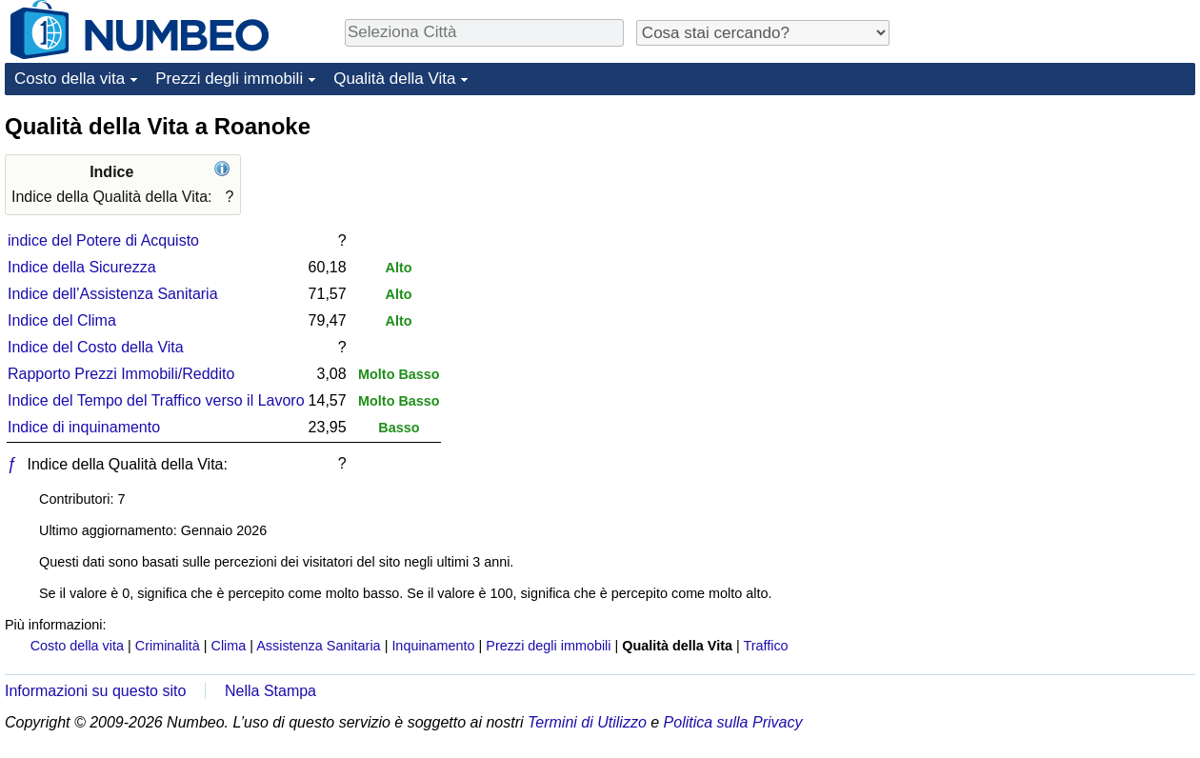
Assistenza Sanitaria (318, 645)
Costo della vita (69, 79)
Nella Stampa (270, 691)
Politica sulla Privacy (733, 722)
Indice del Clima (62, 320)
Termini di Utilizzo (587, 722)
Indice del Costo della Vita (96, 347)
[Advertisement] (1052, 230)
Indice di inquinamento (84, 427)
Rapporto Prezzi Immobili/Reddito (121, 374)
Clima (229, 645)
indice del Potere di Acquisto (103, 240)
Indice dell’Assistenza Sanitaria (113, 294)
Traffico (765, 645)
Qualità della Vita (394, 79)
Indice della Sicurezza (82, 267)
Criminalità (167, 645)
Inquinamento (432, 645)
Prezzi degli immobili (229, 79)
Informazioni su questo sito (95, 691)
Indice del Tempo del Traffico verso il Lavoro (156, 400)
